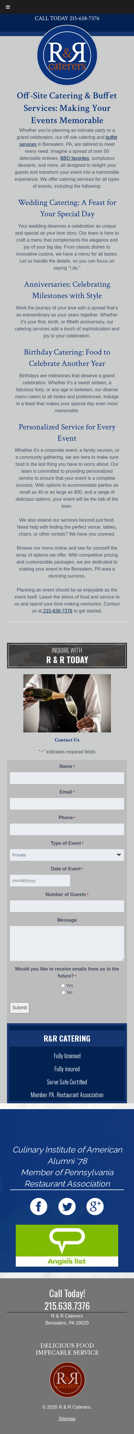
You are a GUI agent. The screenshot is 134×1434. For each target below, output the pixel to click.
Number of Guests (67, 895)
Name (67, 767)
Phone (67, 818)
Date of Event (67, 869)
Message (67, 920)
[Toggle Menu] (8, 7)
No (69, 992)
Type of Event (67, 844)
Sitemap (67, 1418)
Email (67, 792)
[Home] (67, 55)
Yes (69, 985)
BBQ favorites (74, 158)
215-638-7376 (57, 610)
